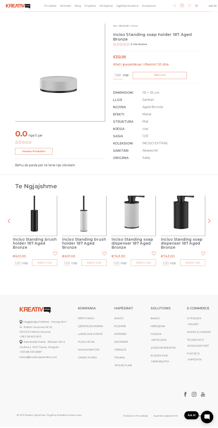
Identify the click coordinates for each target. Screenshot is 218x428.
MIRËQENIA (158, 327)
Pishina (119, 358)
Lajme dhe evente (90, 334)
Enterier (120, 334)
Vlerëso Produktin (33, 151)
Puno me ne (86, 342)
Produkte (50, 5)
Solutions (161, 309)
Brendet (65, 5)
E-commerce (198, 309)
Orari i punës (87, 358)
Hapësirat (123, 309)
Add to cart (166, 75)
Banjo (119, 319)
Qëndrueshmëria (90, 327)
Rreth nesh (86, 319)
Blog (78, 5)
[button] (189, 6)
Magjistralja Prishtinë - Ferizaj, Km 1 (43, 322)
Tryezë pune (123, 366)
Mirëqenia (106, 5)
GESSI (134, 25)
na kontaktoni (88, 350)
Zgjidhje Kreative (127, 5)
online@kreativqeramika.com (38, 358)
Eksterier (121, 342)
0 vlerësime (138, 44)
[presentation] (9, 221)
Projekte (90, 5)
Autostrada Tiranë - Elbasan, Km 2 (42, 342)
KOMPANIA (87, 309)
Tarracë (120, 350)
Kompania (149, 5)
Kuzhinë (120, 327)
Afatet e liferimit (199, 332)
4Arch (213, 5)
